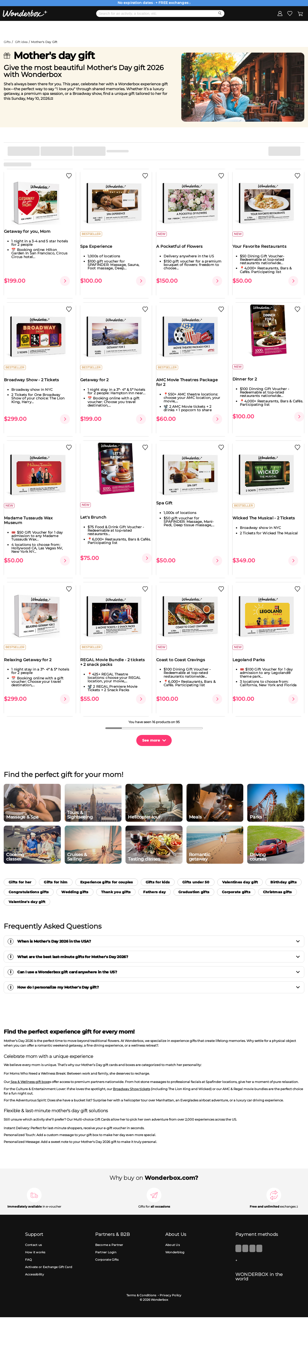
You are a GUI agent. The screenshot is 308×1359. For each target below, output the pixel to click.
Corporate (224, 29)
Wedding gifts (74, 876)
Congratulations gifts (29, 876)
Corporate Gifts (107, 1244)
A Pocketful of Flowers (182, 250)
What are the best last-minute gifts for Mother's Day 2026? (158, 941)
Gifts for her (20, 866)
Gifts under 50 (196, 866)
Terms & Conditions (141, 1279)
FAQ (28, 1244)
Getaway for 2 (97, 380)
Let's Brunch (96, 513)
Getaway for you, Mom (30, 235)
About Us (172, 1229)
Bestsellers (64, 29)
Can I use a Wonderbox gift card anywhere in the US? (158, 956)
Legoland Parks (252, 652)
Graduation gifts (193, 876)
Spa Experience (99, 250)
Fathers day (154, 876)
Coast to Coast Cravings (183, 652)
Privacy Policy (171, 1279)
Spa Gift (167, 499)
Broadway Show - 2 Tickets (34, 380)
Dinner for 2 (248, 379)
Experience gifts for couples (106, 866)
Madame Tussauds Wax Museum (31, 516)
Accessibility (34, 1258)
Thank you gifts (116, 876)
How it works (35, 1236)
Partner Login (105, 1236)
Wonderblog (175, 1236)
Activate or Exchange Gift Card (48, 1251)
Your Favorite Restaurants (263, 250)
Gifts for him (55, 866)
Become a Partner (109, 1229)
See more (151, 724)
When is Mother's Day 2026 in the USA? (158, 925)
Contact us (33, 1229)
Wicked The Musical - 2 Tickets (267, 514)
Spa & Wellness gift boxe (29, 1066)
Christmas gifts (277, 876)
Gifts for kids (158, 866)
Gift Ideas (116, 29)
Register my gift (287, 29)
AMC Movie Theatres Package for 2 (190, 382)
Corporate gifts (236, 876)
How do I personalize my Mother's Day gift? (158, 971)
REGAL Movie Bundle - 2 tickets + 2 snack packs (115, 654)
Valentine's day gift (27, 886)
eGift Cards (170, 29)
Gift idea (21, 42)
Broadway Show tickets (131, 1073)
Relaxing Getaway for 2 (31, 652)
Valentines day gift (240, 866)
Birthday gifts (283, 866)
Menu (19, 28)
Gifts (7, 42)
